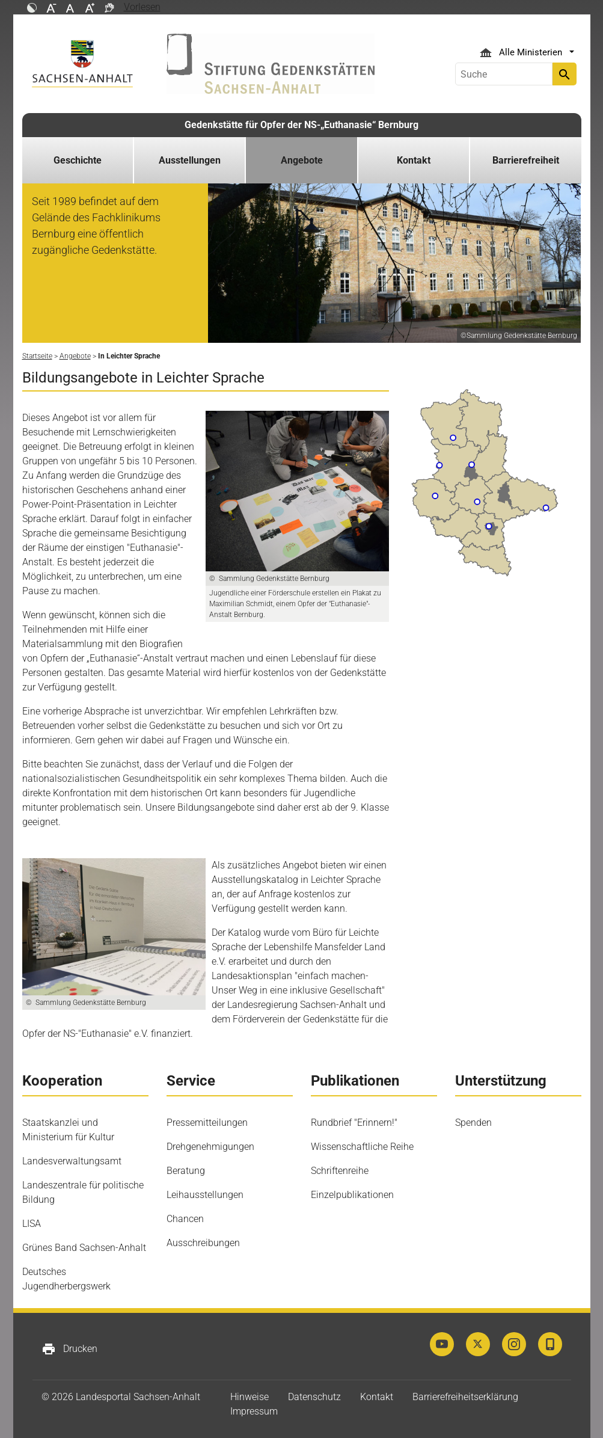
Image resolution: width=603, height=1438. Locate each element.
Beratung (186, 1170)
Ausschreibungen (203, 1243)
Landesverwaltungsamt (71, 1161)
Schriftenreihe (340, 1170)
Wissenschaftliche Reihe (362, 1146)
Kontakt (376, 1397)
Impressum (254, 1411)
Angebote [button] (302, 160)
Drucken (69, 1349)
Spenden (473, 1122)
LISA (31, 1223)
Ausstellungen (190, 160)
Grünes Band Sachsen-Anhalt (84, 1247)
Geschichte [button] (78, 160)
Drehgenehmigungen (210, 1146)
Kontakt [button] (413, 160)
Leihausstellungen (205, 1194)
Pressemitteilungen (207, 1122)
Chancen (185, 1218)
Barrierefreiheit (525, 160)
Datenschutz (314, 1397)
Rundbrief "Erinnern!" (354, 1122)
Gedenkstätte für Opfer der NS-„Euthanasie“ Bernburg (301, 125)
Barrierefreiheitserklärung (465, 1397)
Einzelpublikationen (352, 1194)
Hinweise (249, 1397)
